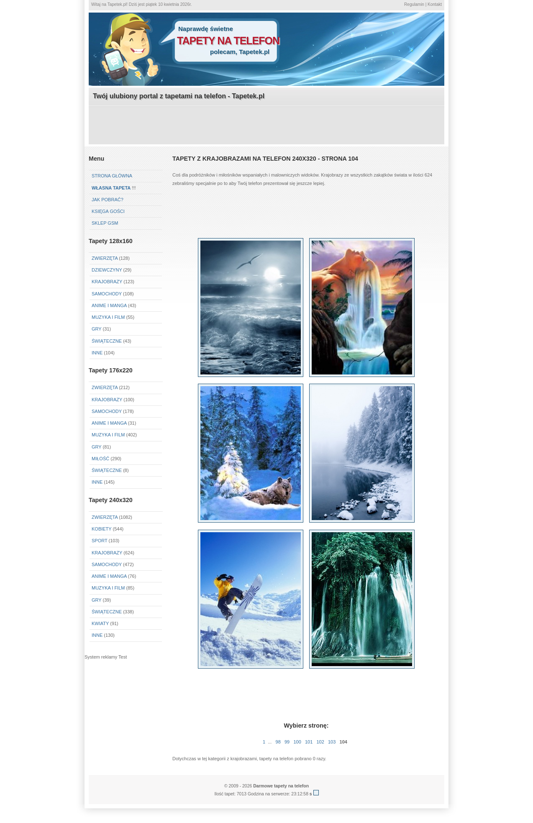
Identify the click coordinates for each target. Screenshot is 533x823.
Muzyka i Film (108, 317)
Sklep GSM (105, 223)
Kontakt (435, 4)
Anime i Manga (109, 305)
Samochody (107, 293)
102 (320, 741)
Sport (100, 540)
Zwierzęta (105, 258)
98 (278, 741)
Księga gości (108, 211)
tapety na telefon (228, 40)
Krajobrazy (107, 281)
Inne (97, 352)
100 (297, 741)
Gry (96, 328)
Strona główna (112, 175)
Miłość (100, 458)
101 (309, 741)
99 (287, 741)
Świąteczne (107, 341)
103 (332, 741)
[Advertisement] (266, 126)
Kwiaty (100, 623)
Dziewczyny (107, 269)
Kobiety (101, 528)
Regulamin (414, 4)
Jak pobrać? (107, 199)
